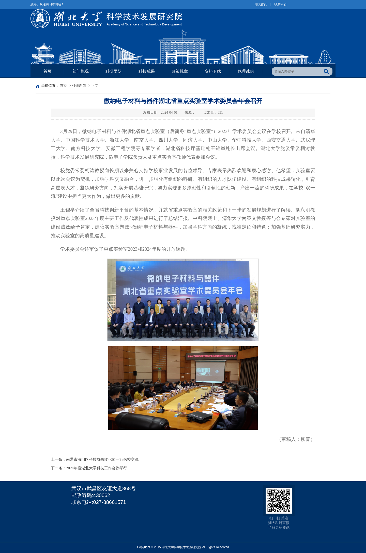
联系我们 (280, 4)
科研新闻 (79, 85)
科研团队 (113, 71)
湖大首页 (261, 4)
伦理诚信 (246, 71)
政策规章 (180, 71)
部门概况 (80, 71)
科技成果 (147, 71)
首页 (47, 71)
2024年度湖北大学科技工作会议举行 (96, 468)
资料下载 (213, 71)
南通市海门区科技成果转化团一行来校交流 (102, 459)
